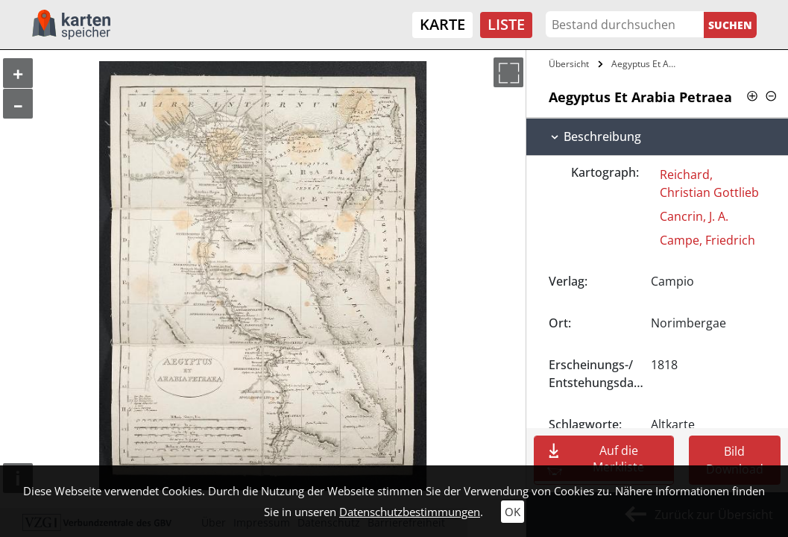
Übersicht (569, 63)
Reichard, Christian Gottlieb (709, 183)
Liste (506, 24)
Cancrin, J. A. (694, 216)
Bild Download (734, 460)
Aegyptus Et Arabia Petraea (646, 63)
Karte (442, 24)
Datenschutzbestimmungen (409, 511)
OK (512, 511)
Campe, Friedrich (707, 240)
